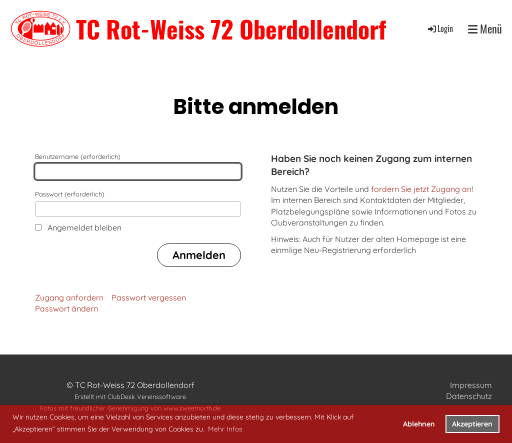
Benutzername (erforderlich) (138, 166)
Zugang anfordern (69, 297)
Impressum (471, 385)
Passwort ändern (66, 309)
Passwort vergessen (149, 297)
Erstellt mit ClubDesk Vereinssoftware (130, 396)
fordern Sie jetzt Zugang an (421, 189)
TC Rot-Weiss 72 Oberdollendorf (231, 29)
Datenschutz (469, 396)
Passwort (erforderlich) (138, 203)
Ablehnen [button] (419, 424)
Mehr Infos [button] (225, 429)
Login (439, 28)
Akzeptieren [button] (472, 424)
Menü (485, 28)
